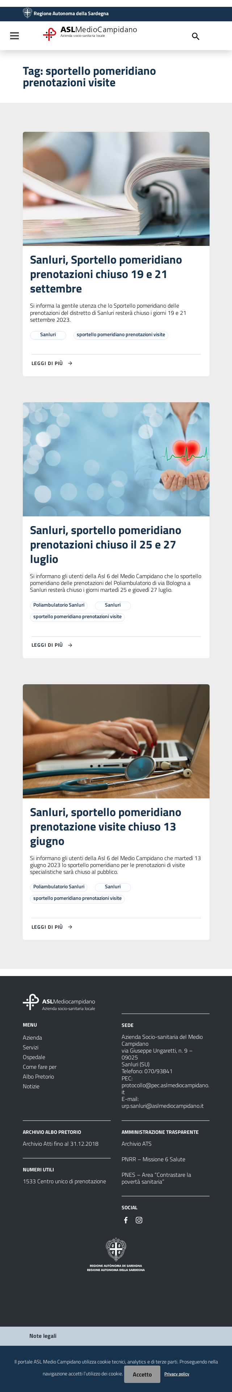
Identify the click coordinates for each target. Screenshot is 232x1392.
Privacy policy (176, 1373)
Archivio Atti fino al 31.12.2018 (60, 1143)
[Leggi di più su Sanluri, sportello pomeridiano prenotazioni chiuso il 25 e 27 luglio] (53, 645)
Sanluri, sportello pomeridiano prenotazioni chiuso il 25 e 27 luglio (105, 544)
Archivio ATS (137, 1143)
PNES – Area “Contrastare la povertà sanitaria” (156, 1178)
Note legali (42, 1335)
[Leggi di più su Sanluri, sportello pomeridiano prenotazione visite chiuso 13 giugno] (53, 927)
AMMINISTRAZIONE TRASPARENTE (160, 1132)
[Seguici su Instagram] (139, 1219)
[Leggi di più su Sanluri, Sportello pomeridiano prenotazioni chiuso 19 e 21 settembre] (53, 363)
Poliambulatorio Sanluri (58, 604)
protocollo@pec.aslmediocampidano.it (165, 1088)
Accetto (142, 1374)
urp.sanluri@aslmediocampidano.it (163, 1105)
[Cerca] (196, 36)
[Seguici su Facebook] (126, 1219)
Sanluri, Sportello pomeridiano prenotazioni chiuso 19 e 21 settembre (106, 274)
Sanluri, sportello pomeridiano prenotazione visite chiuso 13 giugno (105, 826)
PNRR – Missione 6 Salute (153, 1159)
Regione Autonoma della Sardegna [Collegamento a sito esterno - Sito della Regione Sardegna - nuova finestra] (71, 13)
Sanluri (48, 334)
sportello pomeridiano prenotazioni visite (121, 334)
